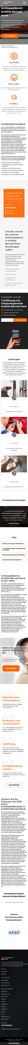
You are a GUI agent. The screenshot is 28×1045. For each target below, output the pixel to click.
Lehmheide (4, 1004)
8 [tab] (22, 939)
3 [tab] (10, 939)
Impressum (4, 971)
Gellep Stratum (5, 1016)
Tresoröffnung (14, 482)
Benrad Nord (4, 1019)
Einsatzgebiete (7, 989)
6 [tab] (17, 939)
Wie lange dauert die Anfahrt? (12, 560)
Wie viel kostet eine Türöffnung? (13, 543)
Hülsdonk (3, 999)
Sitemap (3, 974)
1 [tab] (6, 939)
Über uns (3, 969)
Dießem (3, 1006)
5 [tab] (15, 939)
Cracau (3, 1001)
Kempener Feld (5, 994)
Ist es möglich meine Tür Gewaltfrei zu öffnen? (13, 549)
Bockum (3, 1011)
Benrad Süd (4, 996)
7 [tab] (19, 939)
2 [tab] (8, 939)
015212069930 (7, 708)
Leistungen (5, 977)
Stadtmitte (4, 991)
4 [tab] (13, 939)
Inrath (2, 1014)
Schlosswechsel (14, 406)
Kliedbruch (4, 1009)
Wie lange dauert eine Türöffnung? (13, 555)
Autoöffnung (14, 443)
